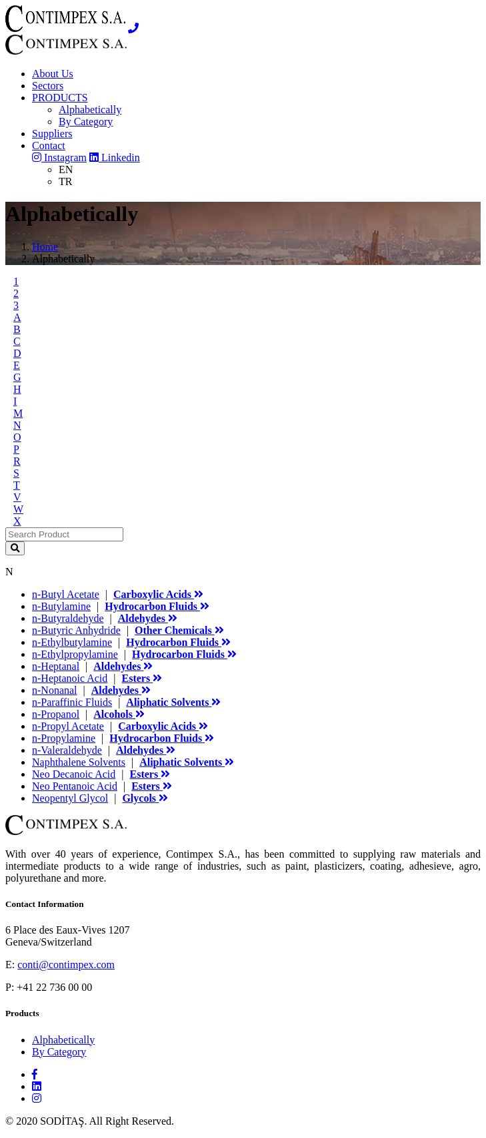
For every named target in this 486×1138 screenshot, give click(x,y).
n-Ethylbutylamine (72, 642)
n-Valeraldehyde (67, 750)
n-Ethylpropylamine (75, 654)
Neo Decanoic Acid (73, 774)
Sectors (47, 85)
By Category (86, 121)
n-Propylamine (63, 738)
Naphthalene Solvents (78, 762)
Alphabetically (90, 109)
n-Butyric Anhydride (76, 630)
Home (45, 246)
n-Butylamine (61, 606)
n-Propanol (55, 714)
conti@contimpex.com (66, 964)
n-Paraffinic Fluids (72, 702)
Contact (48, 145)
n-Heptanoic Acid (69, 678)
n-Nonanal (54, 690)
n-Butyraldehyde (68, 618)
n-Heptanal (55, 666)
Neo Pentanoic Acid (74, 786)
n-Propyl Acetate (68, 726)
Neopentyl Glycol (70, 798)
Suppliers (52, 133)
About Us (52, 73)
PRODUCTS (60, 97)
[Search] (64, 534)
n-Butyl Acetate (65, 594)
